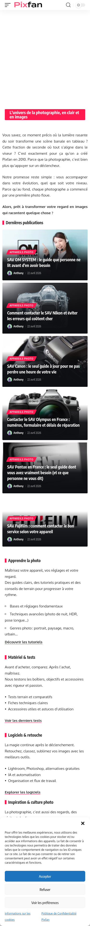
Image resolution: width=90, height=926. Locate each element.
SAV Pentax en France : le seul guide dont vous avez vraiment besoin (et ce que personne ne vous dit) (41, 472)
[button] (82, 823)
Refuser (45, 889)
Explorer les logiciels (22, 792)
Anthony (18, 273)
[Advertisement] (45, 57)
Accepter (45, 876)
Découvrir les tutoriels (23, 642)
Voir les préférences (45, 902)
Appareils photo (21, 252)
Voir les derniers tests (23, 720)
